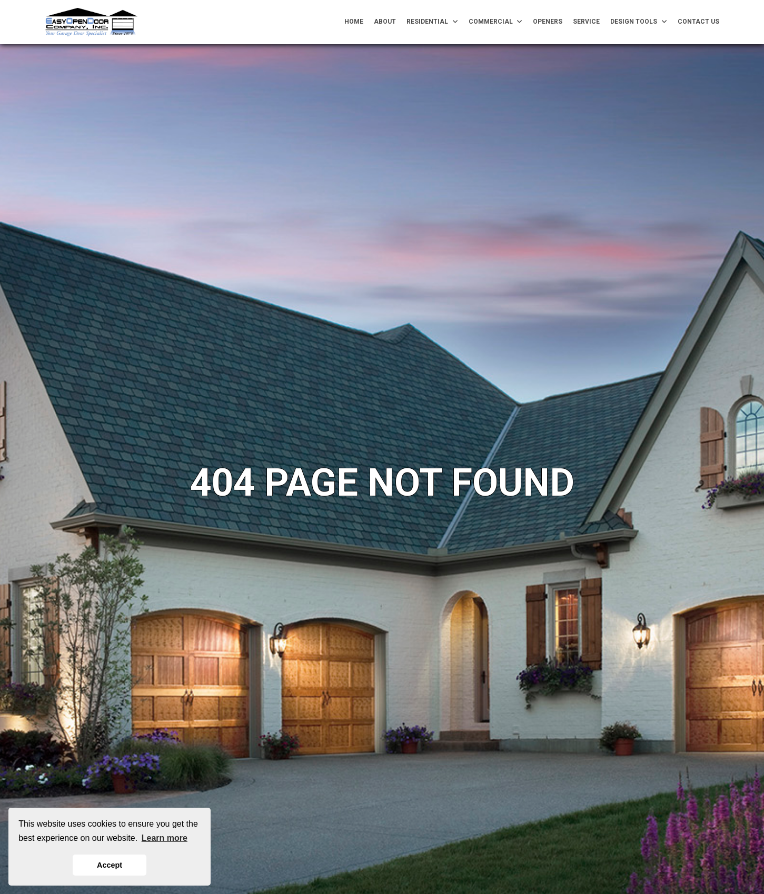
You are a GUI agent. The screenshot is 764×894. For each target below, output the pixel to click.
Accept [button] (109, 865)
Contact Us (698, 21)
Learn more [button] (164, 837)
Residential (432, 22)
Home (353, 21)
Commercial (496, 22)
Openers (547, 21)
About (385, 21)
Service (586, 21)
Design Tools (638, 22)
